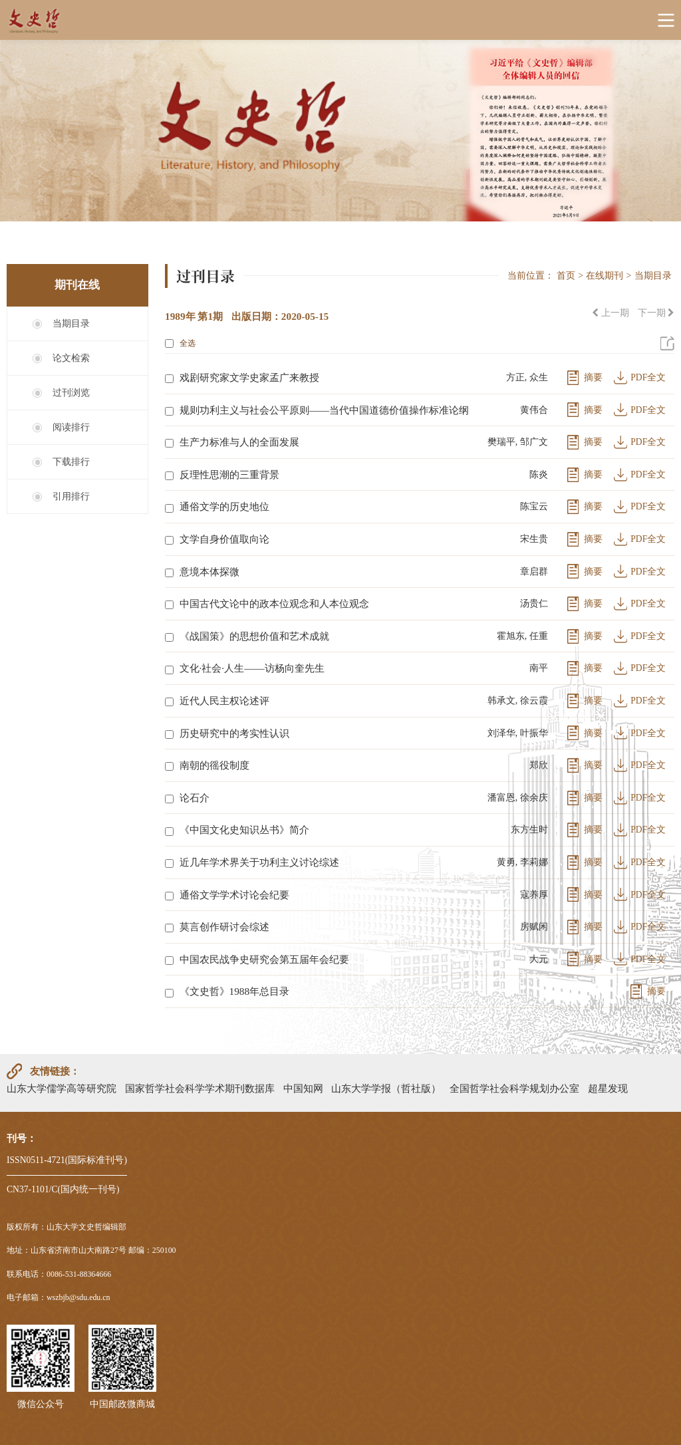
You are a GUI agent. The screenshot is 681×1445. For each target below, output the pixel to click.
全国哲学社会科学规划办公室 (514, 1088)
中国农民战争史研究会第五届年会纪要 (264, 959)
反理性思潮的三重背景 (229, 474)
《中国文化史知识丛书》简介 (244, 829)
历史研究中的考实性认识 (234, 733)
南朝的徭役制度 (214, 765)
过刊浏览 (71, 393)
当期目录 (71, 323)
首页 (566, 276)
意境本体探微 (209, 571)
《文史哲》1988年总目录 (235, 991)
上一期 (610, 313)
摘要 (593, 377)
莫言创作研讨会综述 (224, 926)
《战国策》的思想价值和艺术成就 (254, 636)
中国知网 (303, 1088)
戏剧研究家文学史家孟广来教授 (249, 377)
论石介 (194, 797)
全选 (180, 343)
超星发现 (608, 1088)
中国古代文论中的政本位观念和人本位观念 (274, 603)
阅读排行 (71, 427)
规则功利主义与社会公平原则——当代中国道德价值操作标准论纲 (325, 410)
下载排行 (71, 462)
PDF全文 (648, 377)
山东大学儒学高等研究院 (61, 1088)
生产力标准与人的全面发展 (239, 442)
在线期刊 (604, 276)
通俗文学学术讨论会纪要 (234, 894)
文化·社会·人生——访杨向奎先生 (252, 668)
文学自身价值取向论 (224, 539)
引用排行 (71, 496)
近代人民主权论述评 (224, 700)
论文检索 (71, 358)
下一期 (656, 313)
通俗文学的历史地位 (224, 506)
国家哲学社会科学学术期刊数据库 (200, 1088)
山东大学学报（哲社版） (386, 1088)
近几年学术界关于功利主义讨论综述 (259, 862)
